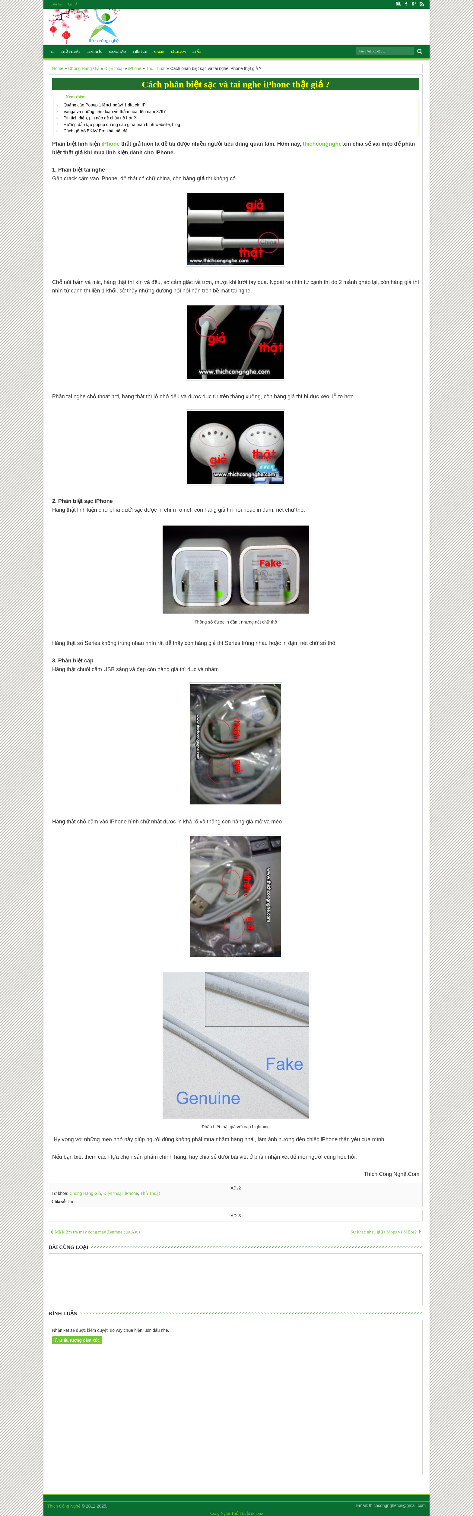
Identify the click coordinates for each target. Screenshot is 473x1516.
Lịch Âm (74, 4)
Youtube (398, 4)
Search (419, 51)
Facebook (406, 4)
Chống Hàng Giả (85, 1193)
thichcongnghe (322, 144)
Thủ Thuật (70, 51)
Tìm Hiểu (95, 51)
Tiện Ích (140, 51)
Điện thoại (112, 1193)
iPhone (111, 144)
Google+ (414, 4)
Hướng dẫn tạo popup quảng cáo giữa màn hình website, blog (121, 124)
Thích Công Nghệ (64, 1506)
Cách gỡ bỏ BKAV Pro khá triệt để (95, 130)
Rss (422, 4)
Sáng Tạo (117, 51)
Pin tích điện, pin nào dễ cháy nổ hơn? (99, 117)
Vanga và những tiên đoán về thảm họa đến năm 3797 (114, 111)
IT (52, 51)
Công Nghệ (220, 1513)
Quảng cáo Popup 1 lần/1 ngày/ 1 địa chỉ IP (104, 105)
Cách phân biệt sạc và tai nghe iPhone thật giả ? (236, 84)
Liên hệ (56, 4)
